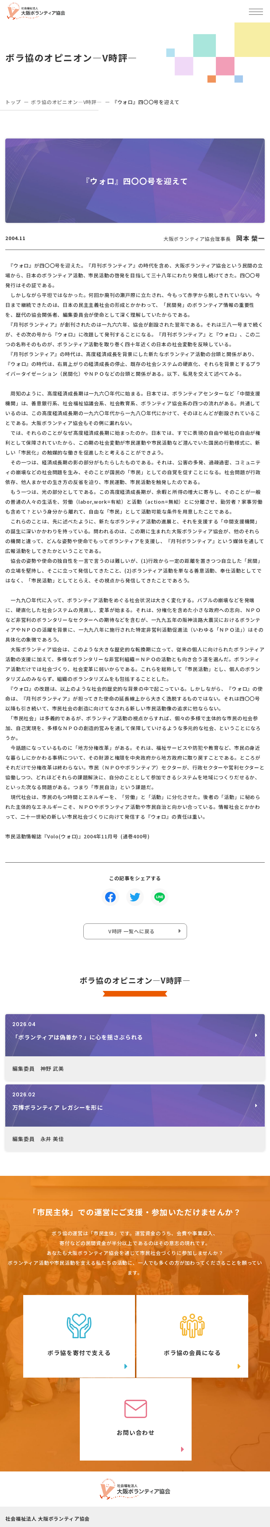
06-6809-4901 (39, 1475)
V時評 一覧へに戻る (131, 931)
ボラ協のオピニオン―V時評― (66, 101)
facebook (206, 1490)
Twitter (73, 1490)
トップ (13, 101)
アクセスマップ (194, 1463)
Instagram (74, 1504)
